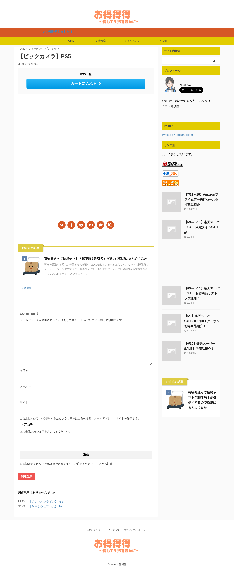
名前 (24, 370)
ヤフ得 (163, 40)
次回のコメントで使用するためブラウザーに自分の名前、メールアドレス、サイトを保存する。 (81, 418)
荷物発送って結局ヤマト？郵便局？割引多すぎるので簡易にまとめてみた (95, 258)
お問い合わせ (93, 530)
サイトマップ (112, 530)
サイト (24, 402)
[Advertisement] (50, 129)
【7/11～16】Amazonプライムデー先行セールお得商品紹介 (201, 199)
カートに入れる (86, 83)
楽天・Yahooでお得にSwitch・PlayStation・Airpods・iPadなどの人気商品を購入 (117, 559)
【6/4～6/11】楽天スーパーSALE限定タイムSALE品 (201, 227)
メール (26, 386)
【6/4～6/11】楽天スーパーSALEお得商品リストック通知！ (201, 293)
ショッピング (132, 40)
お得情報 (101, 40)
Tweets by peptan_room (177, 134)
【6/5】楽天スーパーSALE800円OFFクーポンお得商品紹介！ (201, 321)
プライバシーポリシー (136, 530)
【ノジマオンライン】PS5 (46, 501)
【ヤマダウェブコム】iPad (46, 506)
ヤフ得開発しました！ (67, 31)
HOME (70, 40)
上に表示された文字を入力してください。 (46, 431)
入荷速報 (26, 288)
